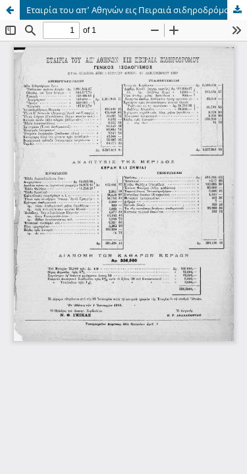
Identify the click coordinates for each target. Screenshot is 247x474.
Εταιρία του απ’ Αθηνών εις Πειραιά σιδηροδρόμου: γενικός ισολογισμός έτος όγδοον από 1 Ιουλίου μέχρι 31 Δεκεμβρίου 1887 (136, 10)
